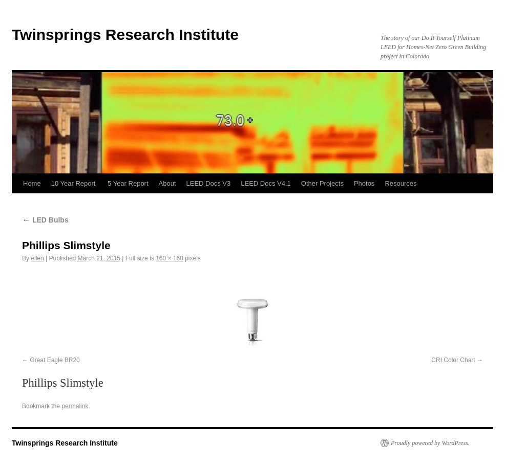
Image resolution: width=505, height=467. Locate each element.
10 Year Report (74, 183)
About (167, 183)
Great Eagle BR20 (54, 360)
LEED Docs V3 (208, 183)
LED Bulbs (45, 220)
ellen (37, 258)
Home (32, 183)
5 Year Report (128, 183)
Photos (364, 183)
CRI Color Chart (453, 360)
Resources (400, 183)
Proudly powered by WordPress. (430, 443)
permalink (74, 406)
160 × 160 (169, 258)
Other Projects (322, 183)
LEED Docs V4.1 (266, 183)
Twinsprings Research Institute (125, 34)
